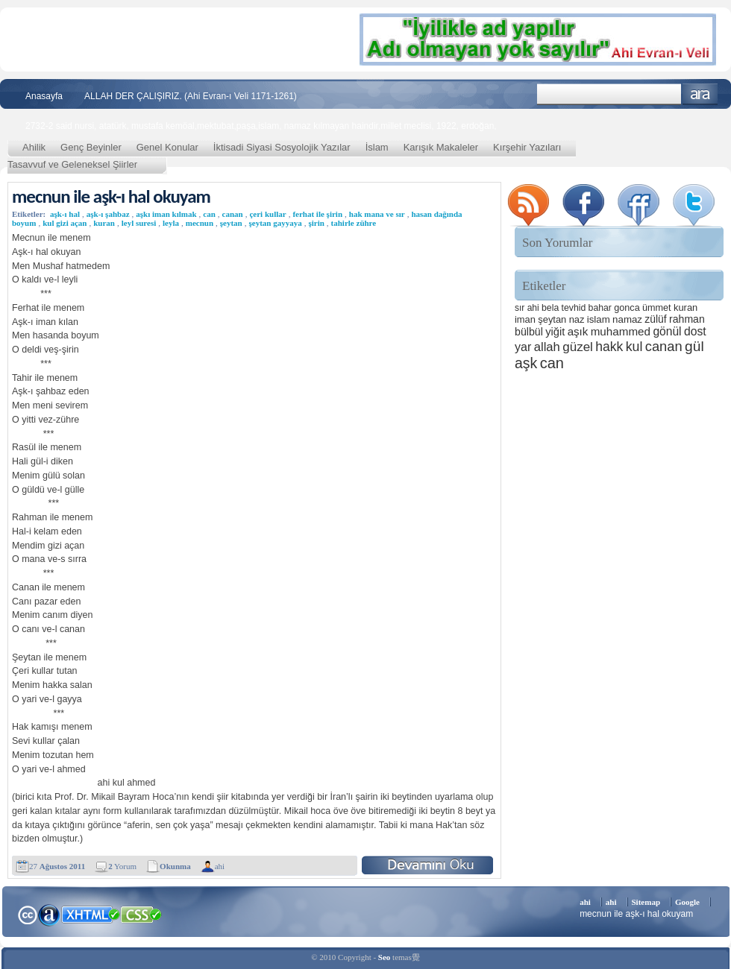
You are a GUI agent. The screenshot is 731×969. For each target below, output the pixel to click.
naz (577, 319)
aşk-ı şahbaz (108, 213)
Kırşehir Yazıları (527, 147)
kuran (104, 222)
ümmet (656, 308)
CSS (141, 913)
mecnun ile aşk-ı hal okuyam (111, 196)
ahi (220, 866)
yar (523, 346)
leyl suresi (139, 222)
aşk (526, 363)
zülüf (655, 319)
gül (694, 346)
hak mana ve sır (377, 213)
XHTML (90, 913)
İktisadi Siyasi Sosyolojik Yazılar (282, 147)
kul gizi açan (65, 222)
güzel (577, 347)
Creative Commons (27, 913)
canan (232, 213)
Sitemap (646, 901)
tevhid (574, 308)
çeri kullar (267, 213)
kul (634, 346)
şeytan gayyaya (274, 222)
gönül (667, 331)
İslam (377, 147)
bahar (600, 308)
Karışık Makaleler (441, 147)
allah (547, 347)
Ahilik (34, 147)
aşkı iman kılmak (166, 213)
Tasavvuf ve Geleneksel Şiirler (72, 164)
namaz (627, 319)
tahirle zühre (354, 222)
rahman (687, 319)
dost (695, 331)
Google (687, 901)
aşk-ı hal (65, 213)
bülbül (529, 332)
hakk (609, 346)
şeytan (231, 222)
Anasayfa (44, 96)
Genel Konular (167, 147)
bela (550, 308)
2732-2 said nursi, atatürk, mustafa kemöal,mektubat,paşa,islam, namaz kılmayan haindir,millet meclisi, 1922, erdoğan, (261, 126)
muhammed (620, 331)
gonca (626, 308)
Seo (384, 957)
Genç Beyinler (91, 147)
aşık (578, 331)
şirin (316, 222)
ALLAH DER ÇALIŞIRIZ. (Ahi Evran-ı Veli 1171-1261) (190, 96)
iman (525, 319)
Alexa (49, 915)
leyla (171, 222)
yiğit (555, 332)
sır (519, 308)
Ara (700, 94)
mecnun (199, 222)
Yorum (122, 866)
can (209, 213)
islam (598, 319)
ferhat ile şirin (317, 213)
